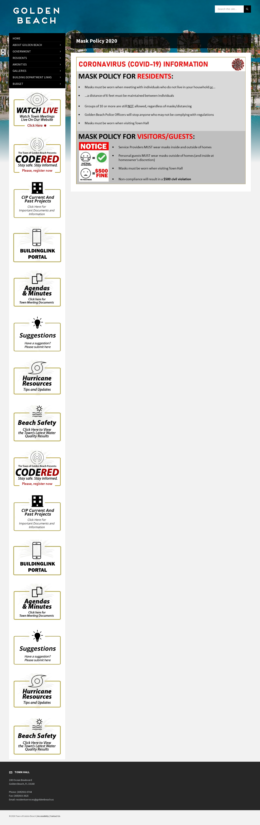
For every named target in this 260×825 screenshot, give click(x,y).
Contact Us (55, 816)
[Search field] (233, 9)
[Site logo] (36, 26)
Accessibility (43, 816)
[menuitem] (37, 38)
